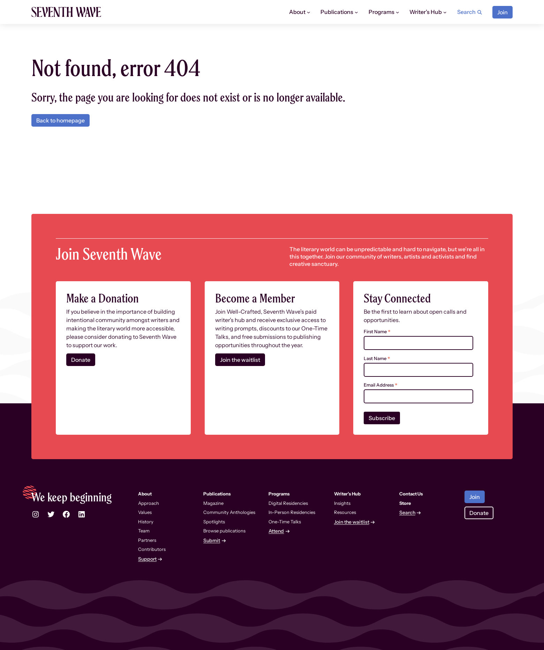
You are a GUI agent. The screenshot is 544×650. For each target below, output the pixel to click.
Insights (342, 503)
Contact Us (411, 493)
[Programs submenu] (397, 12)
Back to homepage (60, 120)
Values (145, 512)
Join (502, 12)
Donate (80, 359)
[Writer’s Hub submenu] (445, 12)
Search (407, 513)
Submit (211, 541)
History (145, 521)
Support (147, 559)
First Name (377, 331)
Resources (345, 512)
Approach (148, 503)
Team (144, 530)
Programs (381, 11)
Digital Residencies (288, 503)
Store (405, 503)
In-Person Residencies (292, 512)
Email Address (381, 385)
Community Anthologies (229, 512)
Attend (276, 531)
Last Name (377, 358)
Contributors (152, 549)
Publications (336, 11)
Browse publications (224, 530)
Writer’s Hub (425, 11)
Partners (147, 540)
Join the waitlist (240, 359)
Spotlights (214, 521)
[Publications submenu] (356, 12)
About (297, 11)
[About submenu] (308, 12)
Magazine (213, 503)
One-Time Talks (285, 521)
